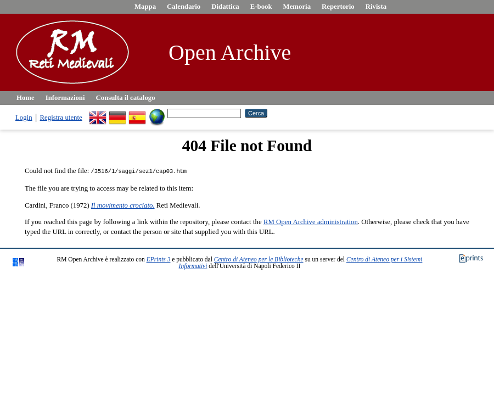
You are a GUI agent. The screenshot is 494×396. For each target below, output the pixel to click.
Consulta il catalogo (125, 98)
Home (25, 98)
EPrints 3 (159, 258)
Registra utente (61, 117)
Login (23, 117)
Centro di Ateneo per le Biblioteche (259, 258)
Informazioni (65, 98)
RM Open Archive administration (310, 221)
